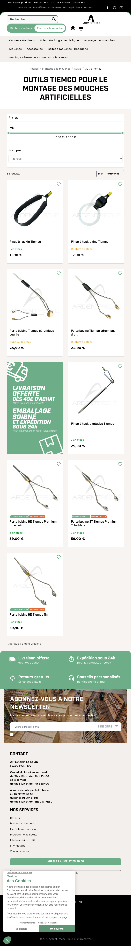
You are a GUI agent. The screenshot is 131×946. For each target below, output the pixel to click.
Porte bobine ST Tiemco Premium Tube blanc (94, 523)
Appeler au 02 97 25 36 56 (65, 861)
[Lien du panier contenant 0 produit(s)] (80, 28)
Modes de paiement (22, 823)
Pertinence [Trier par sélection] (114, 173)
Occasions (79, 2)
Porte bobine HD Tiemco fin (29, 614)
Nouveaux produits (19, 2)
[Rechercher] (32, 19)
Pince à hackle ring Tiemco (89, 242)
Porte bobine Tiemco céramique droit (93, 332)
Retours (15, 818)
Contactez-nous (19, 851)
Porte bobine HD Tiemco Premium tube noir (33, 523)
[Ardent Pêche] (91, 19)
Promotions (41, 2)
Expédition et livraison (23, 829)
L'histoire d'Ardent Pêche (25, 840)
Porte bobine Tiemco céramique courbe (32, 332)
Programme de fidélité (23, 834)
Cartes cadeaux (61, 2)
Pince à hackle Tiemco (25, 242)
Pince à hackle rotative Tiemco (92, 424)
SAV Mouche (17, 845)
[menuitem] (22, 40)
